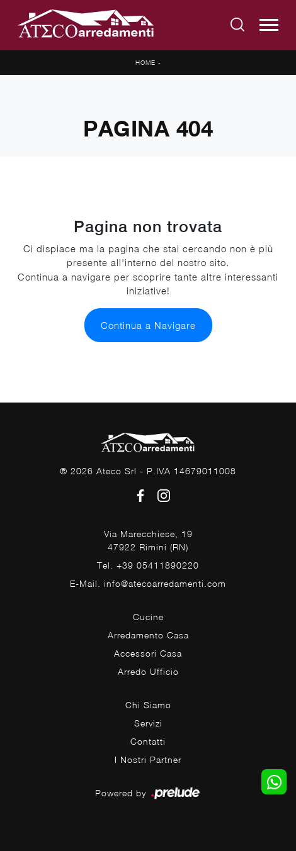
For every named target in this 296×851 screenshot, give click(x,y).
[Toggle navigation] (268, 25)
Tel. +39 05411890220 (148, 565)
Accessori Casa (148, 653)
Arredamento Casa (148, 635)
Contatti (148, 741)
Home (145, 62)
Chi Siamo (148, 704)
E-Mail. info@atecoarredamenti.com (148, 583)
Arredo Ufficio (148, 671)
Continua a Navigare (148, 325)
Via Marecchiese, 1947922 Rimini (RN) (148, 540)
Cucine (148, 616)
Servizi (148, 723)
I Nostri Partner (148, 759)
